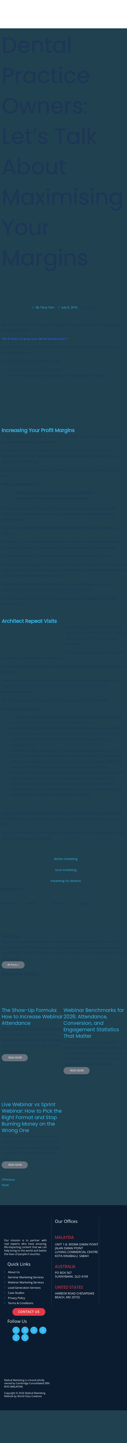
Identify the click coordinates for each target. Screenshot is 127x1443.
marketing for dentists (65, 882)
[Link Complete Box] (33, 1028)
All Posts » (13, 965)
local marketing (66, 871)
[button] (14, 901)
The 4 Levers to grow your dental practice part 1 (35, 340)
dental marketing (66, 860)
